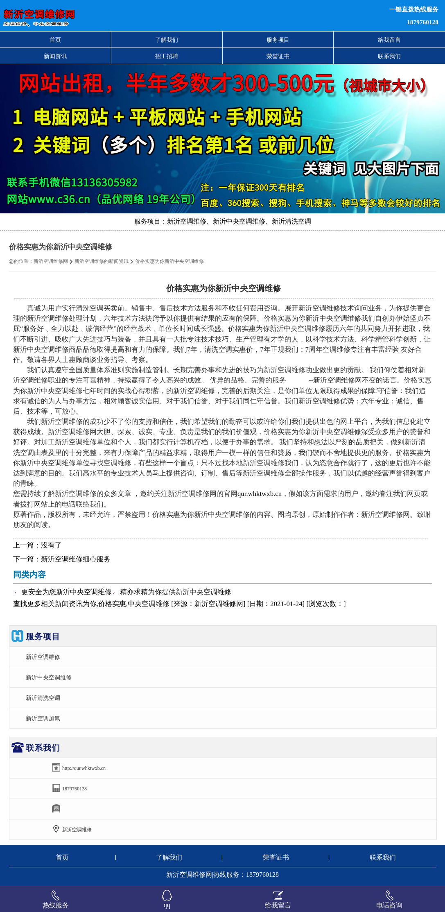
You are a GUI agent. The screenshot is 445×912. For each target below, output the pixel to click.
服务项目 (278, 39)
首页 (55, 39)
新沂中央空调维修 (49, 677)
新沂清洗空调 (43, 698)
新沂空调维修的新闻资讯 (102, 261)
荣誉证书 (278, 56)
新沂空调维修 (43, 657)
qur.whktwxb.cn (259, 494)
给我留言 (389, 39)
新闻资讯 (55, 56)
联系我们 (389, 56)
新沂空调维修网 (51, 261)
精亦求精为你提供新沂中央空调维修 (175, 592)
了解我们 (166, 39)
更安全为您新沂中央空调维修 (66, 592)
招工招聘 (166, 56)
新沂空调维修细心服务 (76, 559)
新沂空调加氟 (43, 718)
